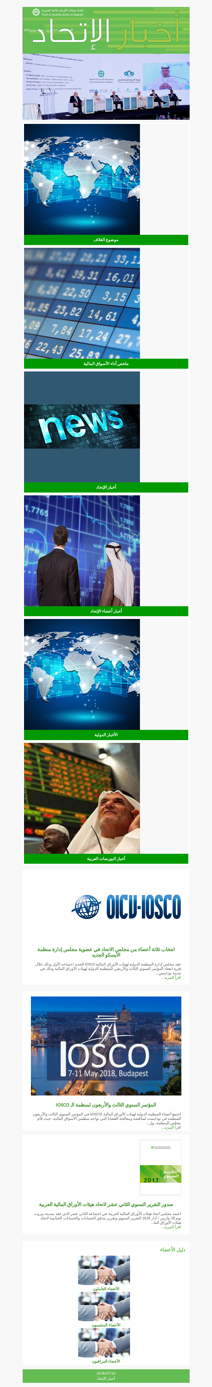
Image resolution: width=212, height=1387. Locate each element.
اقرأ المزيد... (171, 977)
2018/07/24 (106, 1373)
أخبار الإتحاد (106, 1378)
